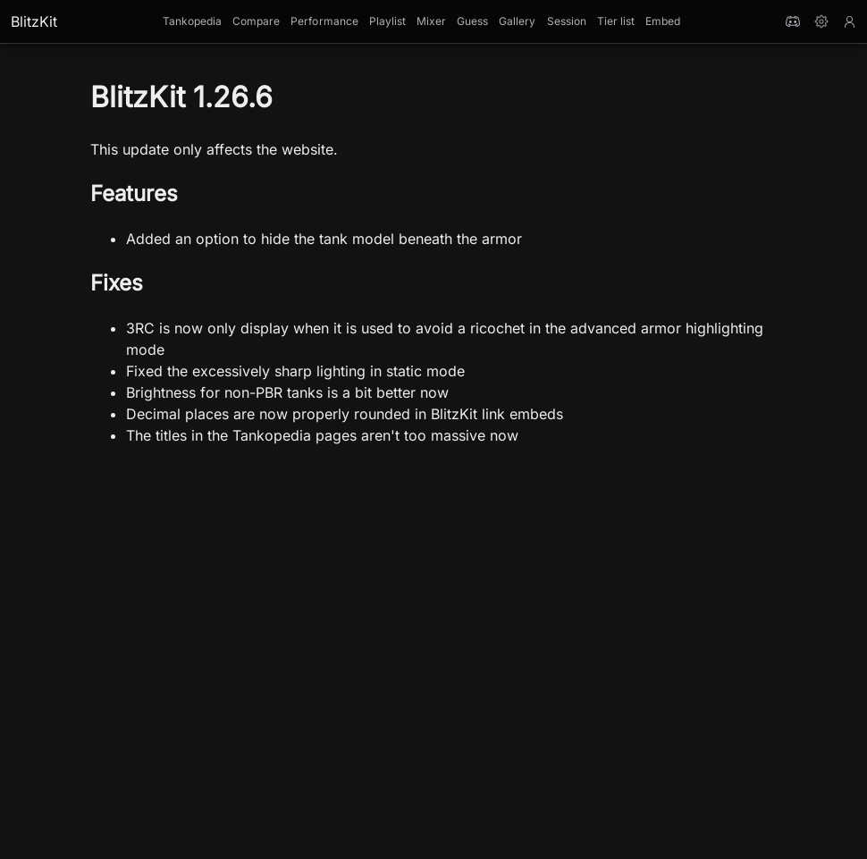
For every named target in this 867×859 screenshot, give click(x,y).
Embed (662, 21)
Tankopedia (192, 21)
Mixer (431, 21)
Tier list (616, 21)
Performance (324, 21)
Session (566, 21)
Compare (256, 21)
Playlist (387, 21)
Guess (472, 21)
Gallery (517, 21)
